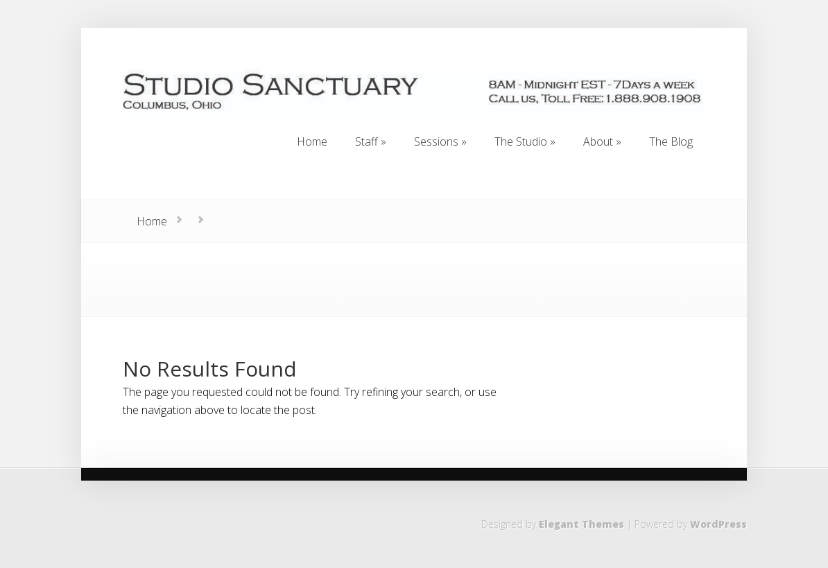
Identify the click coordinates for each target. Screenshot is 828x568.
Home (152, 221)
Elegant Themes (581, 524)
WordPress (718, 524)
